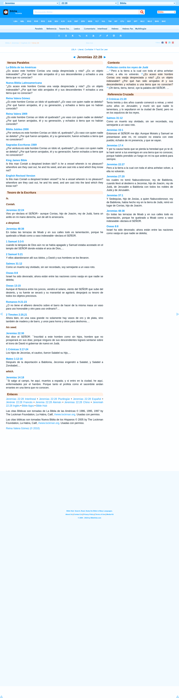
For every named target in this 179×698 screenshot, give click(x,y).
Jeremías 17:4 (115, 145)
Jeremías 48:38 (15, 228)
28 (142, 74)
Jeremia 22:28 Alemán (48, 402)
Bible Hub (41, 405)
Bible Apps (28, 405)
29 (107, 87)
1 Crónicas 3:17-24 (17, 349)
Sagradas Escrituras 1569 (21, 144)
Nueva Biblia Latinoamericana (24, 82)
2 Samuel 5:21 (14, 254)
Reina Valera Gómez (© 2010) (23, 428)
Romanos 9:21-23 (16, 301)
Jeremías (15, 43)
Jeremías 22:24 (15, 210)
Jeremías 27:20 (116, 176)
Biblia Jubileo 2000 (17, 129)
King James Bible (16, 160)
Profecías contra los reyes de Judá (127, 67)
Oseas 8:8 (12, 273)
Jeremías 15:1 (115, 130)
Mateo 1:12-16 (14, 358)
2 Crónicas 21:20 (117, 99)
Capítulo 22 (25, 43)
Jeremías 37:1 (115, 195)
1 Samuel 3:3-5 (15, 241)
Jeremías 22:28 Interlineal (21, 399)
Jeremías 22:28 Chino (77, 402)
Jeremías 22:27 (116, 164)
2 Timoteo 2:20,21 (16, 314)
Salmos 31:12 (14, 263)
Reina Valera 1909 (16, 113)
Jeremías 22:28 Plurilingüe (54, 399)
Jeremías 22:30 (15, 333)
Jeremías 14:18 (15, 377)
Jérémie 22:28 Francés (19, 402)
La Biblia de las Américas (21, 67)
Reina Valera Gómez (18, 98)
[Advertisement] (89, 453)
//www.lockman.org (64, 414)
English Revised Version (20, 175)
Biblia (7, 43)
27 (110, 70)
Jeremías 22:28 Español (87, 399)
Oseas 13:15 (13, 285)
